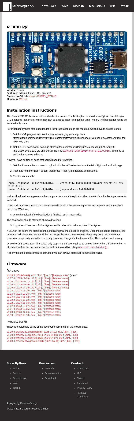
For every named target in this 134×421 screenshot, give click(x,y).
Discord (17, 373)
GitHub (17, 388)
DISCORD (78, 6)
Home (16, 368)
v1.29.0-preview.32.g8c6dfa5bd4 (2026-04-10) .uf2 (34, 331)
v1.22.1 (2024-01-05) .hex (21, 302)
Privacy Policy (84, 388)
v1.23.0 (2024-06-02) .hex (21, 296)
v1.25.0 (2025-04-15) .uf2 (20, 287)
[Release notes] (60, 275)
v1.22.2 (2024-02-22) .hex (21, 299)
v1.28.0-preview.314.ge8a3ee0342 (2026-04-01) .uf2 (35, 341)
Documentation (53, 373)
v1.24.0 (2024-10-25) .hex (21, 293)
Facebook (82, 383)
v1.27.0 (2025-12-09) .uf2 (20, 278)
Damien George (29, 403)
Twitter (80, 378)
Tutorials (49, 368)
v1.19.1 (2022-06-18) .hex (21, 315)
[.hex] (47, 275)
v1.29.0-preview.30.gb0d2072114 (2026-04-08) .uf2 (34, 335)
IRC (79, 373)
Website (23, 99)
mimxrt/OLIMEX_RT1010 (42, 96)
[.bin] (39, 275)
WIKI (113, 6)
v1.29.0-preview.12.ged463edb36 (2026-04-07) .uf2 (34, 337)
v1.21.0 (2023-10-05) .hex (21, 308)
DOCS (64, 6)
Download (50, 378)
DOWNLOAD (49, 6)
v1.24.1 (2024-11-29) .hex (21, 290)
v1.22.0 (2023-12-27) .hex (21, 306)
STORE (125, 6)
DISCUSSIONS (97, 6)
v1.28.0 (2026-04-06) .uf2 (21, 275)
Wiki (15, 383)
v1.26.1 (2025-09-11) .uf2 (20, 281)
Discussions (19, 378)
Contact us (83, 368)
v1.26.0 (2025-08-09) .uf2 (20, 284)
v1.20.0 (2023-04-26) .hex (21, 312)
